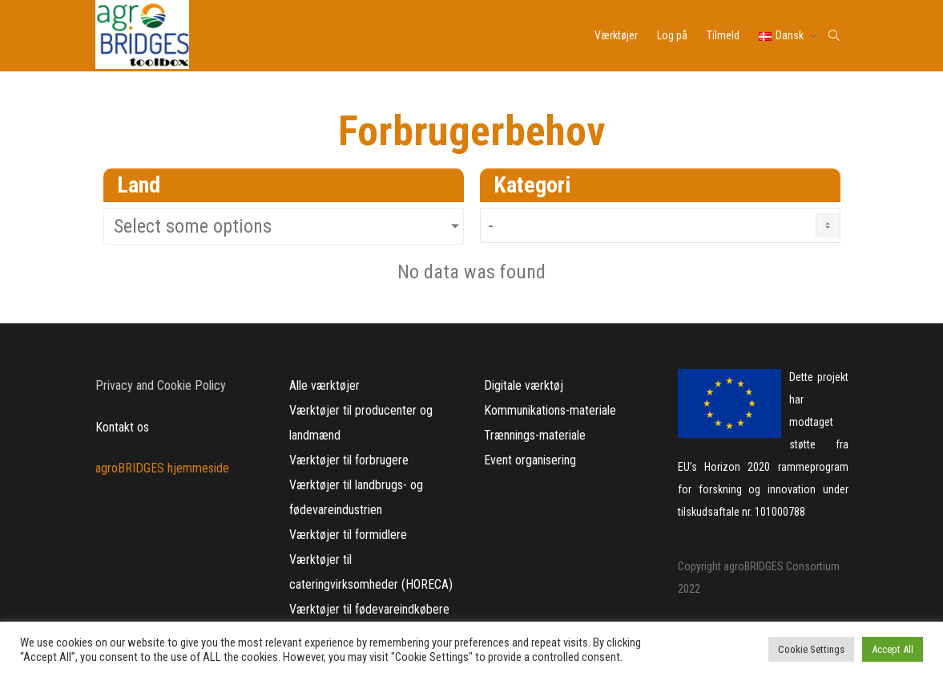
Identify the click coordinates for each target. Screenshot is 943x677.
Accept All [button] (892, 649)
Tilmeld (723, 35)
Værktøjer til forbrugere (349, 460)
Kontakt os (122, 427)
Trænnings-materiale (535, 435)
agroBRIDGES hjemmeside (162, 468)
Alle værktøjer (324, 385)
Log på (672, 35)
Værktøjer (616, 35)
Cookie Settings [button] (811, 649)
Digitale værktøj (523, 385)
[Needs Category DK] (660, 225)
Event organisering (530, 460)
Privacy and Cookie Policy (160, 385)
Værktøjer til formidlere (348, 534)
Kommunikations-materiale (550, 410)
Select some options (193, 226)
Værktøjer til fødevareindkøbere (369, 609)
